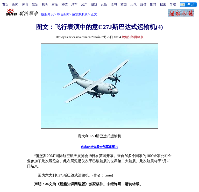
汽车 (74, 4)
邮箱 (153, 4)
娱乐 (35, 4)
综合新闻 (63, 14)
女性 (104, 4)
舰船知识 (47, 14)
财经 (55, 4)
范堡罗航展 (80, 14)
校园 (123, 4)
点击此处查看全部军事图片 (99, 147)
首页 (5, 4)
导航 (173, 4)
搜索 (163, 4)
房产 (84, 4)
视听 (45, 4)
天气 (133, 4)
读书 (114, 4)
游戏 (94, 4)
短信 (143, 4)
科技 (64, 4)
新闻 (15, 4)
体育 (25, 4)
